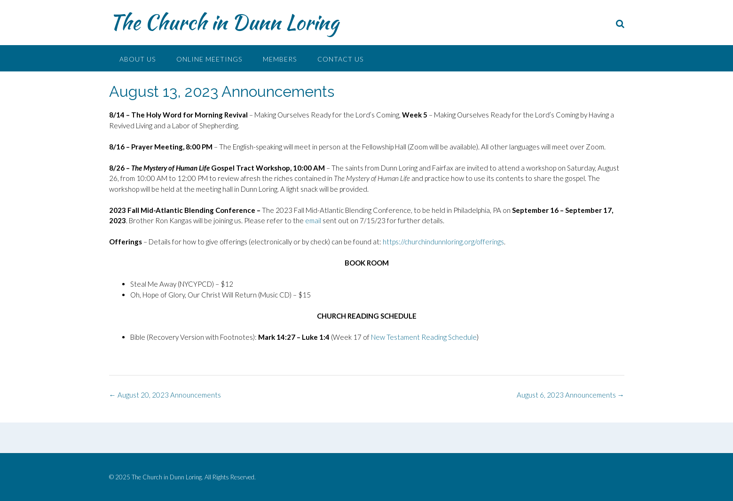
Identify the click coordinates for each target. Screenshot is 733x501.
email (313, 220)
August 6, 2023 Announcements (570, 395)
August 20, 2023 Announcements (165, 395)
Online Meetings (209, 59)
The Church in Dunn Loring (224, 22)
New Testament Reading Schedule (424, 337)
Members (280, 59)
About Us (137, 59)
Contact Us (340, 59)
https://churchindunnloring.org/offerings (443, 241)
